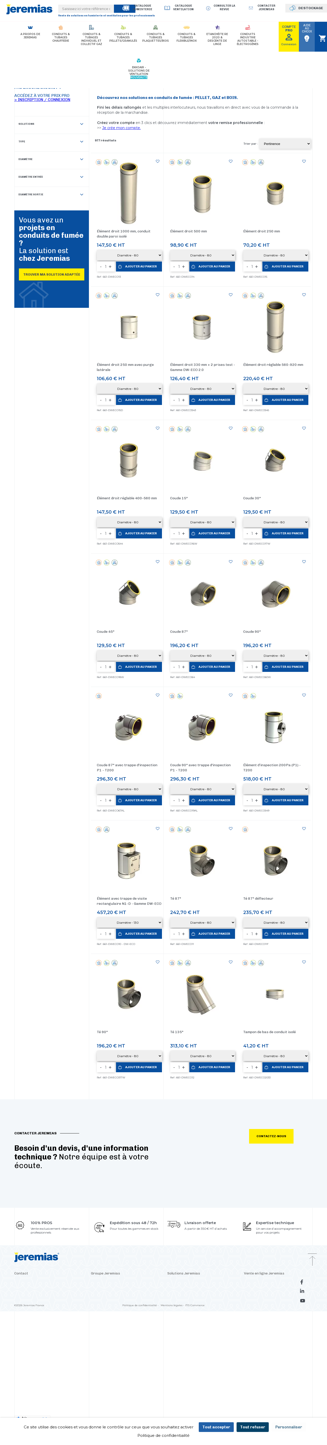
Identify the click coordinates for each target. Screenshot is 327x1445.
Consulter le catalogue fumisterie (268, 1201)
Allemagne (99, 1163)
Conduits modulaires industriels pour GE (197, 1232)
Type (51, 142)
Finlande (132, 1186)
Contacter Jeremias (28, 1175)
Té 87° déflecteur (258, 834)
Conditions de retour (259, 1178)
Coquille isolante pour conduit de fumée (196, 1239)
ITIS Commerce (195, 1304)
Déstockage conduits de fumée (266, 1216)
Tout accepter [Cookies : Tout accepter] (216, 1427)
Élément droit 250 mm (261, 231)
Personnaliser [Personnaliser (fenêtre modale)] (288, 1427)
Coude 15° (179, 498)
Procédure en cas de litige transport (270, 1193)
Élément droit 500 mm (188, 231)
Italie (120, 1186)
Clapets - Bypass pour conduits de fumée (197, 1224)
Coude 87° (179, 631)
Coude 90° (252, 631)
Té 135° (176, 904)
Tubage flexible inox (181, 1193)
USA (113, 1163)
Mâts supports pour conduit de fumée (195, 1209)
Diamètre (51, 160)
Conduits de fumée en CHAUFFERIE (193, 1155)
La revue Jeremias (257, 1209)
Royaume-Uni (133, 1170)
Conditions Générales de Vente (266, 1186)
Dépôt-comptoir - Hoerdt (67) (36, 1208)
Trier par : (250, 143)
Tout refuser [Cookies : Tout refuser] (252, 1427)
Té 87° (175, 834)
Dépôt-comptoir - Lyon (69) (34, 1192)
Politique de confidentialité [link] (163, 1435)
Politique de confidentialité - (140, 1304)
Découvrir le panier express (186, 1270)
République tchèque (105, 1170)
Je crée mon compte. (121, 128)
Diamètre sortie (51, 195)
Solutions (51, 124)
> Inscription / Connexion (42, 99)
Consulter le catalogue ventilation (268, 1232)
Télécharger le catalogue (261, 1224)
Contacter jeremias (266, 7)
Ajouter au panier (141, 266)
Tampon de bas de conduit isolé (269, 904)
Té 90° (102, 904)
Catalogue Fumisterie (142, 7)
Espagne (125, 1163)
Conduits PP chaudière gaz (187, 1170)
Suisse (145, 1186)
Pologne (140, 1163)
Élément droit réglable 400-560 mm (127, 498)
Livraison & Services (258, 1163)
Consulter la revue (224, 7)
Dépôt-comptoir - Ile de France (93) (40, 1200)
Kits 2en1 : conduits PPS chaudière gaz (195, 1247)
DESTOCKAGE (310, 8)
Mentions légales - (172, 1304)
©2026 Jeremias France (29, 1304)
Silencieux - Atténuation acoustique (193, 1216)
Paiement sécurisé (257, 1155)
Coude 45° (105, 631)
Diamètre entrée (51, 177)
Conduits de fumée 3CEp (185, 1163)
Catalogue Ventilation (183, 7)
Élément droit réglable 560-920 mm (273, 365)
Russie (151, 1170)
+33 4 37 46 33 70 (27, 1167)
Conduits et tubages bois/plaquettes (193, 1186)
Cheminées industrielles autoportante (194, 1201)
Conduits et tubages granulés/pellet (193, 1178)
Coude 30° (252, 498)
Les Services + (253, 1170)
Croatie (108, 1186)
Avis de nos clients (257, 1239)
